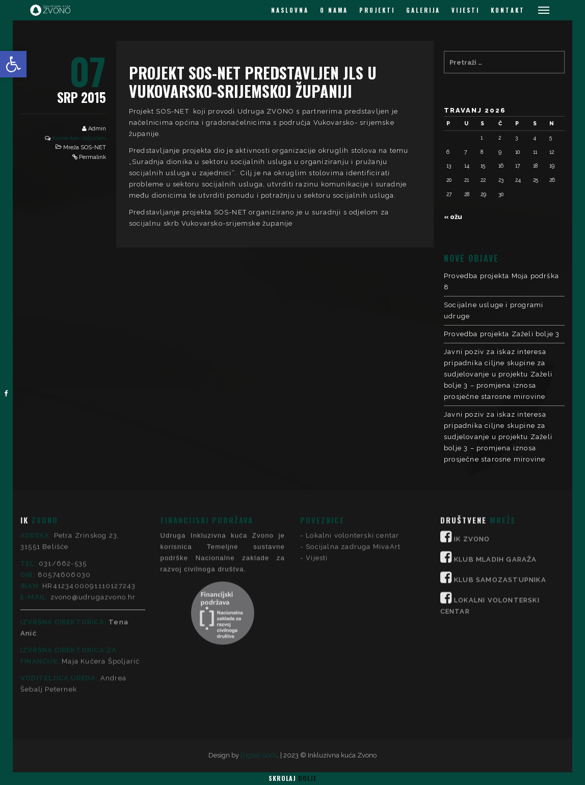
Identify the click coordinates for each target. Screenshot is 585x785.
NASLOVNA (290, 10)
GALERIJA (423, 10)
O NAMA (334, 10)
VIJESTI (465, 10)
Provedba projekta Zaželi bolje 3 (502, 334)
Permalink (92, 157)
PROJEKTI (377, 10)
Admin (97, 128)
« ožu (453, 217)
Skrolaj (292, 778)
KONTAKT (508, 10)
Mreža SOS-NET (84, 147)
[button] (13, 64)
